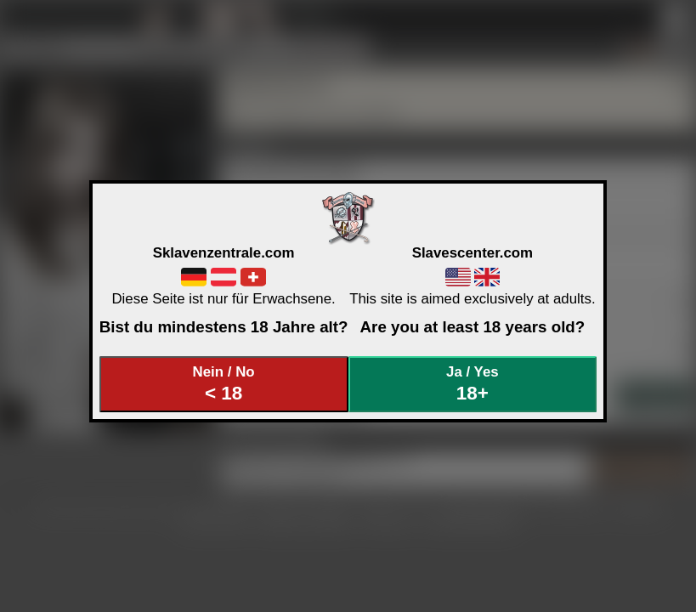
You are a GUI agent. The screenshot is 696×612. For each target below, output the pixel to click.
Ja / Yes (472, 384)
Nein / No (223, 384)
